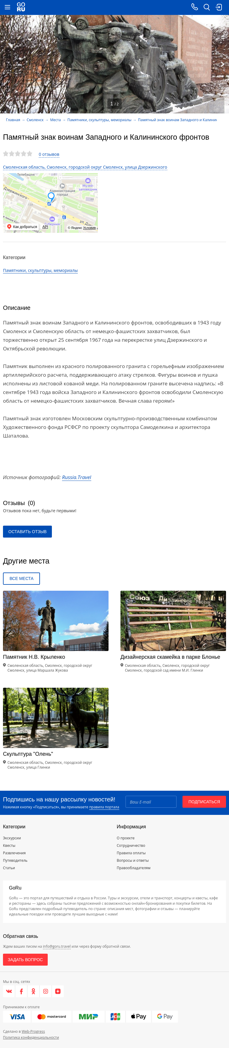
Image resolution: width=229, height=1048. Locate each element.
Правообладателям (134, 867)
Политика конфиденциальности (31, 1037)
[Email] (151, 802)
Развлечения (14, 852)
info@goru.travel (57, 946)
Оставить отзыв (27, 531)
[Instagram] (46, 991)
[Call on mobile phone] (194, 7)
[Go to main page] (21, 7)
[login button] (218, 7)
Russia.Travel (76, 477)
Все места (21, 578)
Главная (13, 119)
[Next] (222, 64)
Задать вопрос (25, 959)
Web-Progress (33, 1031)
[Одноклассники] (33, 991)
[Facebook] (21, 991)
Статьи (9, 867)
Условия (89, 228)
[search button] (206, 7)
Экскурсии (12, 838)
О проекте (126, 838)
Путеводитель (15, 860)
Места (55, 119)
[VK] (9, 991)
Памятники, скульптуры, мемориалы (99, 119)
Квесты (9, 845)
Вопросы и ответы (133, 860)
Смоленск (35, 119)
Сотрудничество (131, 845)
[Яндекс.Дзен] (58, 991)
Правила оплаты (131, 852)
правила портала (104, 807)
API (45, 227)
